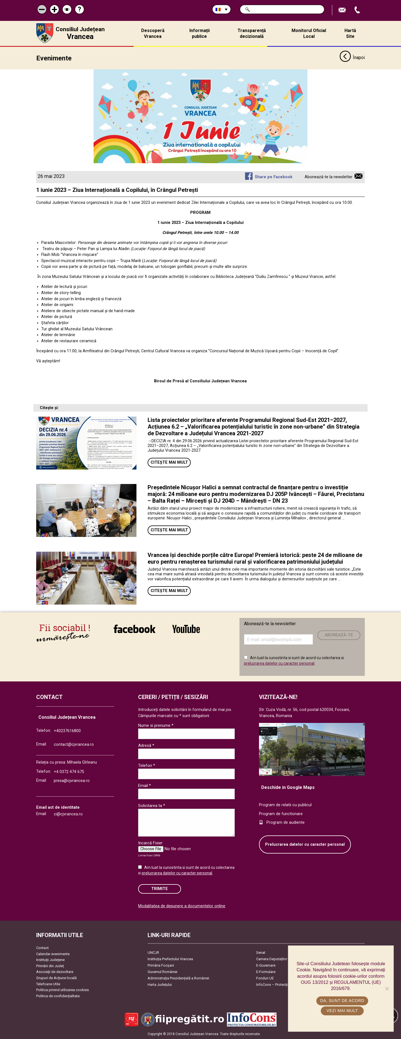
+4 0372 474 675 (69, 771)
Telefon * (146, 765)
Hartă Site (350, 33)
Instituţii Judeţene (50, 960)
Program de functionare (281, 813)
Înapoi (352, 58)
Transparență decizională (252, 33)
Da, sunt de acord (342, 1000)
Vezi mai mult (342, 1010)
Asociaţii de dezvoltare (54, 972)
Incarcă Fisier (150, 842)
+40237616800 (67, 730)
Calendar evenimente (53, 954)
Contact (42, 948)
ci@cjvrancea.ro (68, 814)
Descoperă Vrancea (153, 33)
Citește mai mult (169, 462)
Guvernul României (162, 972)
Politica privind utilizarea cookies (62, 990)
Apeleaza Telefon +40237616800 (358, 10)
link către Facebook (134, 628)
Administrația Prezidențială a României (178, 978)
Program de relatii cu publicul (285, 805)
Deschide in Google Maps (288, 787)
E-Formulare (265, 972)
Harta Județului (160, 984)
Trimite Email (343, 10)
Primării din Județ (50, 966)
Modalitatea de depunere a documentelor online (181, 906)
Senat (260, 952)
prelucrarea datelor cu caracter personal (279, 663)
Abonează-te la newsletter (329, 177)
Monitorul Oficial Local (309, 33)
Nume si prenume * (155, 725)
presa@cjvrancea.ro (72, 780)
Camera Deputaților (271, 959)
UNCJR (153, 952)
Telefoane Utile (48, 984)
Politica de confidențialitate (58, 996)
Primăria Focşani (161, 965)
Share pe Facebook (273, 177)
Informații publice (199, 33)
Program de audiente (285, 822)
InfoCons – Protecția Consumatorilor (285, 984)
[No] (387, 988)
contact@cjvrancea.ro (74, 744)
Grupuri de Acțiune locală (56, 978)
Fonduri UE (265, 978)
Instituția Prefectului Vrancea (170, 959)
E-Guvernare (265, 965)
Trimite (159, 888)
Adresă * (146, 745)
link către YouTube (186, 628)
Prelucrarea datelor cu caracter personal (305, 844)
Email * (144, 785)
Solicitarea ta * (151, 805)
